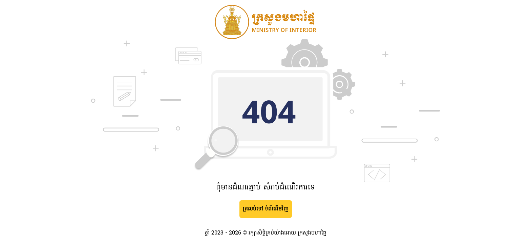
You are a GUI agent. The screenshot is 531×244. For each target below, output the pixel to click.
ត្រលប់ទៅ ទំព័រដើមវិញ (266, 209)
